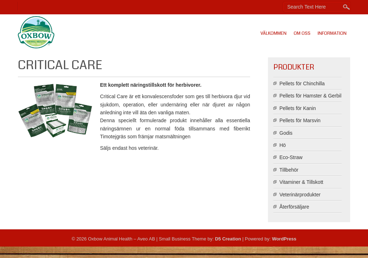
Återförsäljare (294, 207)
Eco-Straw (291, 157)
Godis (286, 133)
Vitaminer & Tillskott (301, 182)
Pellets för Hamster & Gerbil (310, 96)
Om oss (302, 33)
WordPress (284, 239)
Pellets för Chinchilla (302, 83)
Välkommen (273, 33)
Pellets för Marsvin (299, 120)
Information (332, 33)
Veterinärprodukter (299, 194)
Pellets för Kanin (297, 108)
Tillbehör (288, 170)
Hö (282, 145)
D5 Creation (228, 239)
